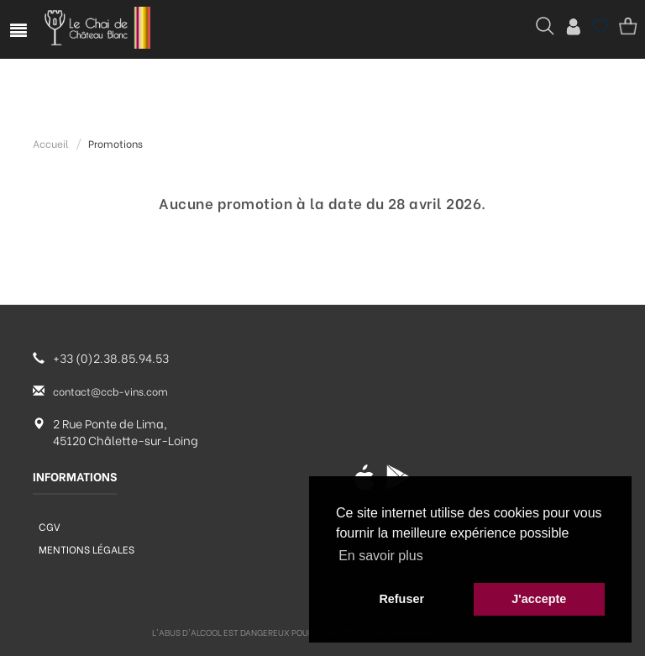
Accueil (51, 143)
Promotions (115, 143)
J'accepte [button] (538, 599)
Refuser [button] (401, 599)
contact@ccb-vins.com (110, 391)
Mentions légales (86, 549)
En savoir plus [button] (380, 555)
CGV (49, 526)
